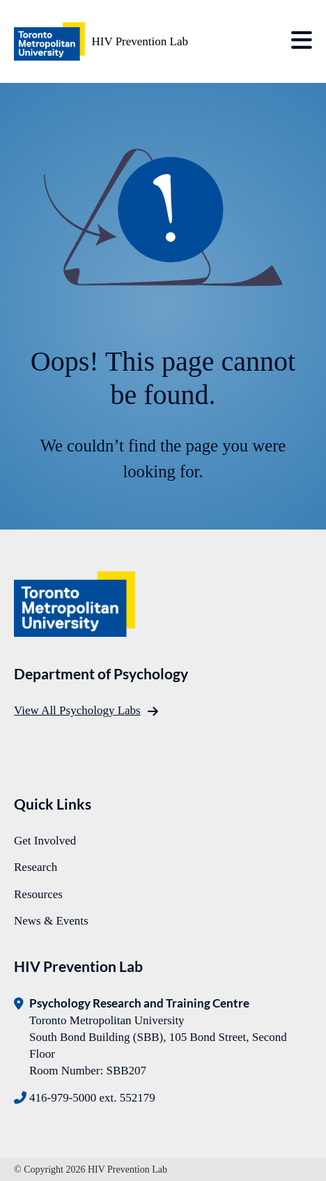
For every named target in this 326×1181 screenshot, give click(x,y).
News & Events (51, 920)
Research (35, 867)
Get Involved (45, 840)
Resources (38, 894)
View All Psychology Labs (77, 710)
